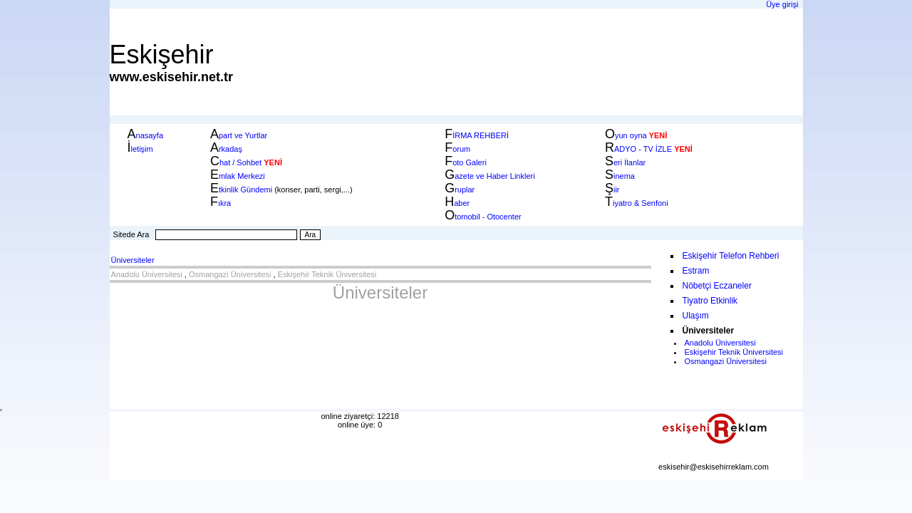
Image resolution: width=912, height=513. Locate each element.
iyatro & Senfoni (636, 203)
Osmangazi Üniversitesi (230, 274)
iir (612, 189)
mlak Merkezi (237, 176)
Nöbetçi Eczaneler (717, 286)
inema (620, 176)
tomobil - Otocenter (483, 216)
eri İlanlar (625, 162)
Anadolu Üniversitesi (146, 274)
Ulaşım (696, 316)
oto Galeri (466, 162)
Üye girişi (782, 4)
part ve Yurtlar (238, 135)
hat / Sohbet (235, 162)
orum (457, 149)
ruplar (460, 189)
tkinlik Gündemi (241, 189)
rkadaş (226, 149)
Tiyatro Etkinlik (710, 301)
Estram (696, 271)
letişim (140, 149)
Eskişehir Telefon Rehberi (731, 256)
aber (457, 203)
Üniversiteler (133, 260)
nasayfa (146, 135)
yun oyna (636, 135)
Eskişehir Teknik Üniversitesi (327, 274)
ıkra (220, 203)
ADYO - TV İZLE (649, 149)
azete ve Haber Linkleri (490, 176)
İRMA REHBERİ (477, 135)
